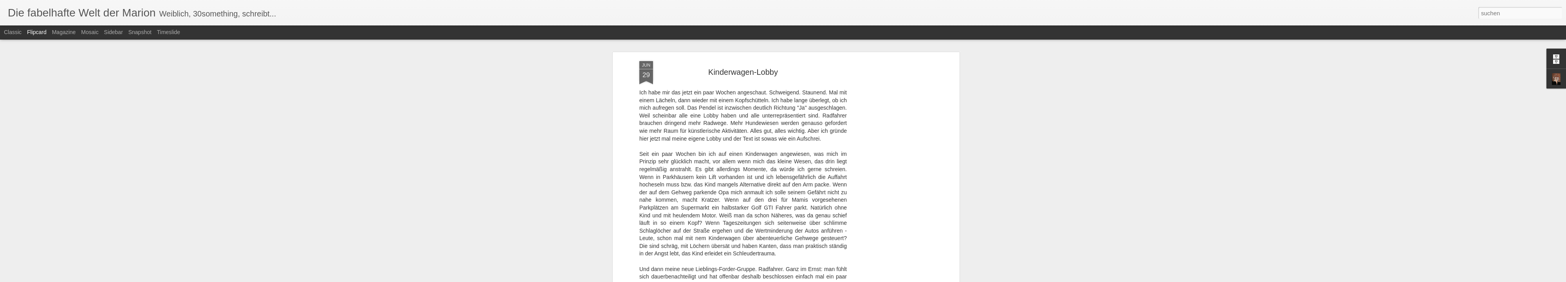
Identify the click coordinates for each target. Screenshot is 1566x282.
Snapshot (140, 32)
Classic (13, 32)
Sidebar (113, 32)
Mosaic (89, 32)
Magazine (64, 32)
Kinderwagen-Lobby (743, 64)
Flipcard (37, 32)
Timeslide (168, 32)
